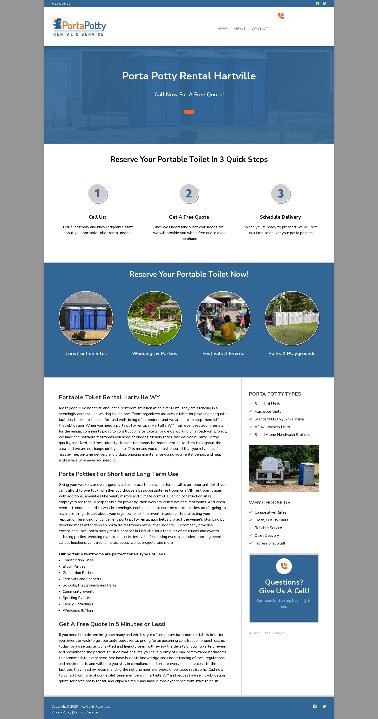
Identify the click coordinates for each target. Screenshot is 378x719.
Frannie (279, 633)
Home (222, 29)
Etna (266, 633)
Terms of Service (86, 712)
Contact (260, 29)
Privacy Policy (61, 712)
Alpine (254, 633)
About (240, 29)
